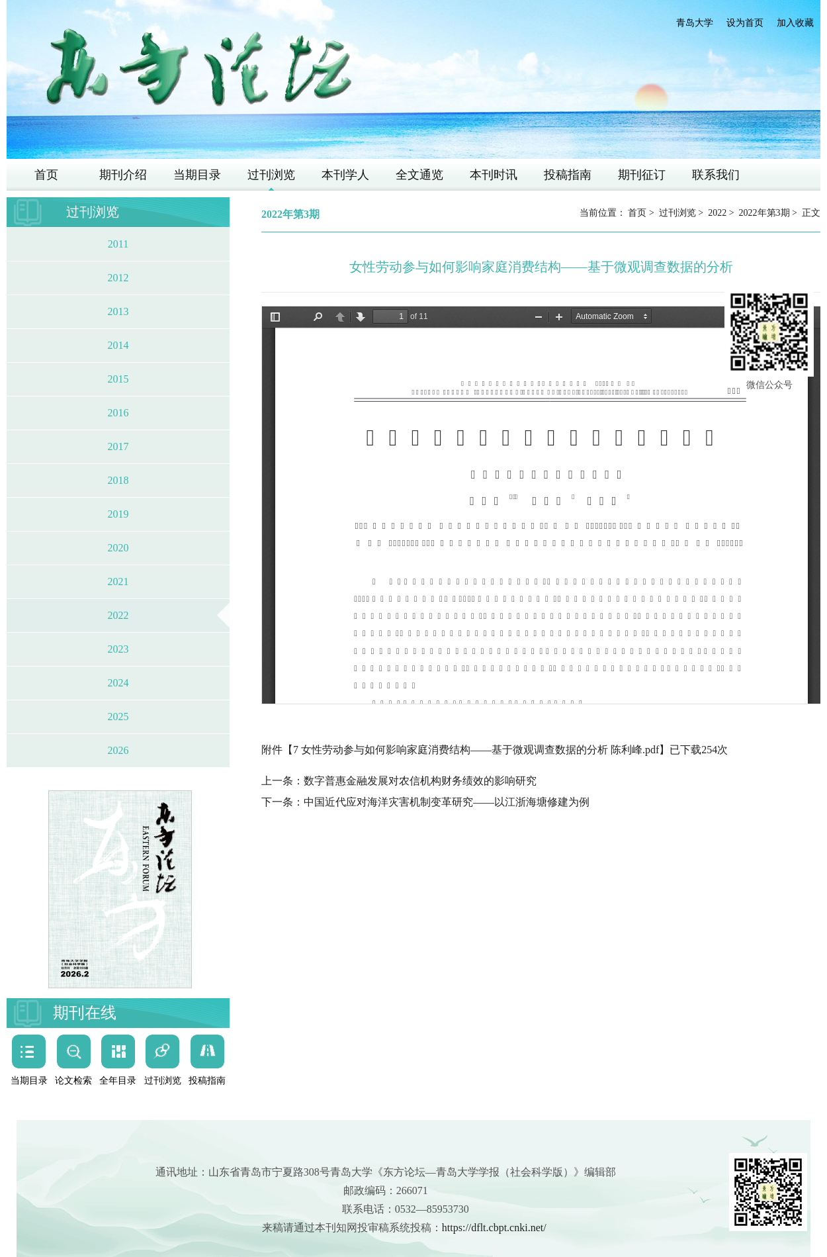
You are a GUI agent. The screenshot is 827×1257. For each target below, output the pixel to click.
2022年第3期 (764, 213)
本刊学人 (345, 174)
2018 (118, 480)
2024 (118, 682)
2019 (118, 514)
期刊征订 (642, 174)
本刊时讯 (493, 174)
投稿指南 (567, 174)
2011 (118, 244)
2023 (118, 649)
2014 (118, 345)
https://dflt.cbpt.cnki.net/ (494, 1227)
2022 (118, 615)
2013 (118, 311)
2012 (118, 277)
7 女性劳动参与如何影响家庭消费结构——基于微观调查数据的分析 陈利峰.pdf (476, 749)
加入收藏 (795, 23)
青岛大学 (694, 23)
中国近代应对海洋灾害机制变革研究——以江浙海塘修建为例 (446, 802)
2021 (118, 581)
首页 (46, 174)
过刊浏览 (271, 174)
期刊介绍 (123, 174)
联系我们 (716, 174)
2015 (118, 379)
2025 (118, 716)
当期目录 (197, 174)
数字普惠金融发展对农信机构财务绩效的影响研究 (420, 780)
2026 (118, 750)
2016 (118, 412)
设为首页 (744, 23)
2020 (118, 547)
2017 (118, 446)
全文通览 (419, 174)
